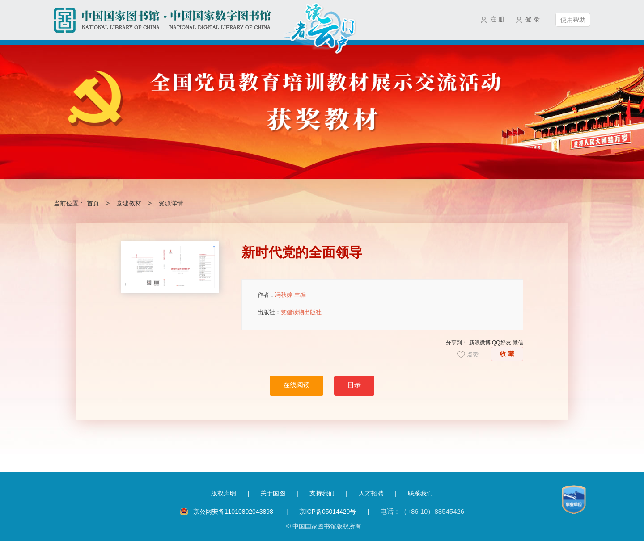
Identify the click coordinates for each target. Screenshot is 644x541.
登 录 (532, 19)
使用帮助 (572, 19)
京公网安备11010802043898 (234, 511)
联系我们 (420, 493)
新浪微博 (480, 343)
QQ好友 (501, 343)
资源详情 (170, 203)
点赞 (473, 354)
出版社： (290, 312)
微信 (518, 343)
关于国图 (272, 493)
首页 (93, 203)
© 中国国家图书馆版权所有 (323, 526)
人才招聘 (371, 493)
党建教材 (128, 203)
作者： (282, 294)
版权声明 (223, 493)
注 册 (497, 19)
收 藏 (507, 353)
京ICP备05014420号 (327, 511)
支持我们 (322, 493)
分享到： (456, 343)
